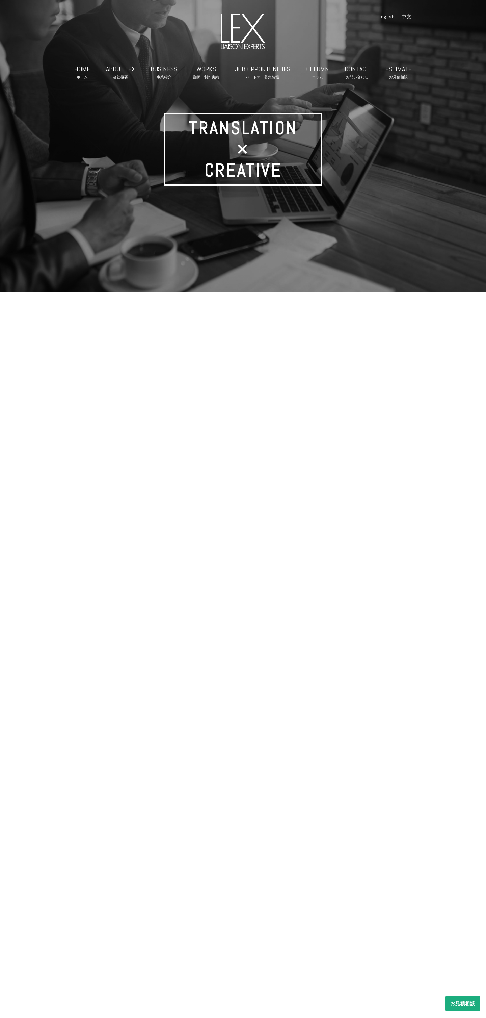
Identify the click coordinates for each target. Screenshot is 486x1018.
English (386, 17)
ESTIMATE (398, 74)
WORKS (206, 74)
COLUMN (317, 74)
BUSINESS (164, 74)
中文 (407, 17)
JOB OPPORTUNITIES (262, 74)
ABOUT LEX (120, 74)
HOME (82, 74)
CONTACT (357, 74)
